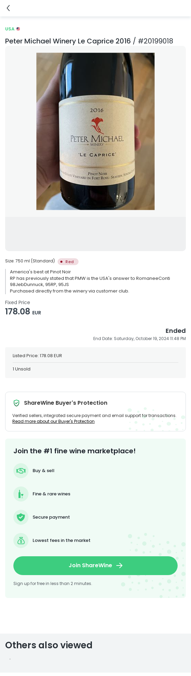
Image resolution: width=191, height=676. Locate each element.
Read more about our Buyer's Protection (53, 421)
